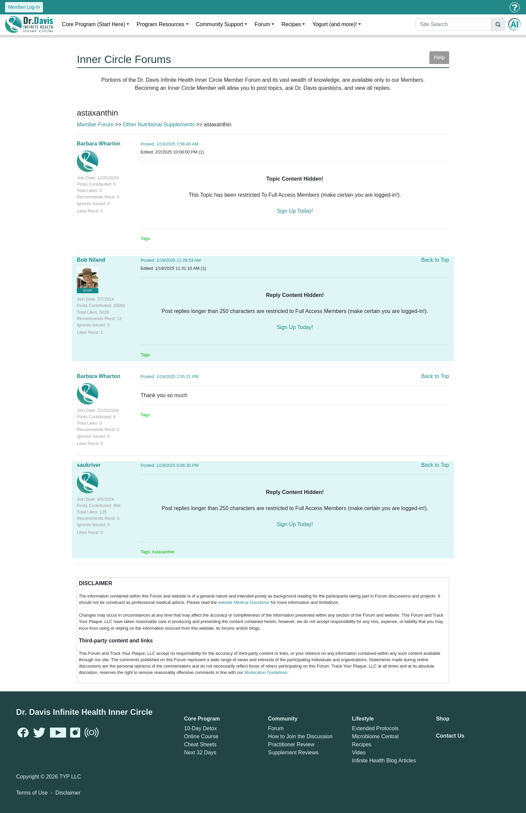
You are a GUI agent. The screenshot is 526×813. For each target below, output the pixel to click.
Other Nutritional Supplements (159, 124)
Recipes (291, 24)
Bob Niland (91, 260)
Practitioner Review (291, 744)
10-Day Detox (200, 728)
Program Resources (160, 24)
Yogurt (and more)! (334, 24)
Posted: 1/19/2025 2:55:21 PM (170, 376)
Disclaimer (68, 793)
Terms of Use (32, 793)
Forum (262, 24)
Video (359, 752)
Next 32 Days (200, 752)
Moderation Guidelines (265, 672)
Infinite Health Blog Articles (384, 760)
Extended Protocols (375, 728)
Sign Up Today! (295, 211)
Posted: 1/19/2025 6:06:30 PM (170, 465)
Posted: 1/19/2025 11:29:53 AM (171, 260)
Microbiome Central (375, 736)
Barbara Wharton (98, 143)
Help (439, 57)
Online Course (201, 736)
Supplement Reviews (293, 752)
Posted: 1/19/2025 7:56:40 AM (169, 143)
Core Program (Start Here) (93, 24)
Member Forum (95, 124)
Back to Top (435, 260)
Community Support (219, 24)
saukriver (89, 465)
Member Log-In (24, 7)
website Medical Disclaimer (244, 602)
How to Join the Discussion (300, 736)
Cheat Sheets (200, 744)
